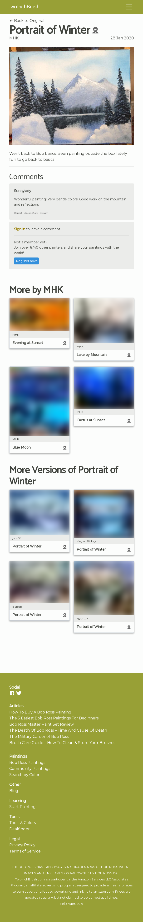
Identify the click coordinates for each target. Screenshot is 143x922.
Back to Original (26, 20)
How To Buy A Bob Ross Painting (40, 712)
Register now (26, 261)
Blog (13, 790)
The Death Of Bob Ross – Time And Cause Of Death (58, 730)
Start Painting (22, 806)
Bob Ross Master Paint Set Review (41, 724)
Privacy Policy (22, 845)
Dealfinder (19, 829)
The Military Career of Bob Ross (39, 736)
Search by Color (24, 774)
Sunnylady (22, 191)
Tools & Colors (22, 822)
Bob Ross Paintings (27, 762)
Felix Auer (67, 904)
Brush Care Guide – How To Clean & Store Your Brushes (62, 742)
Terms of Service (25, 851)
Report (18, 212)
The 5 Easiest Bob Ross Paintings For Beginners (54, 718)
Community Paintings (29, 768)
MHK (14, 38)
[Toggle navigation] (129, 7)
